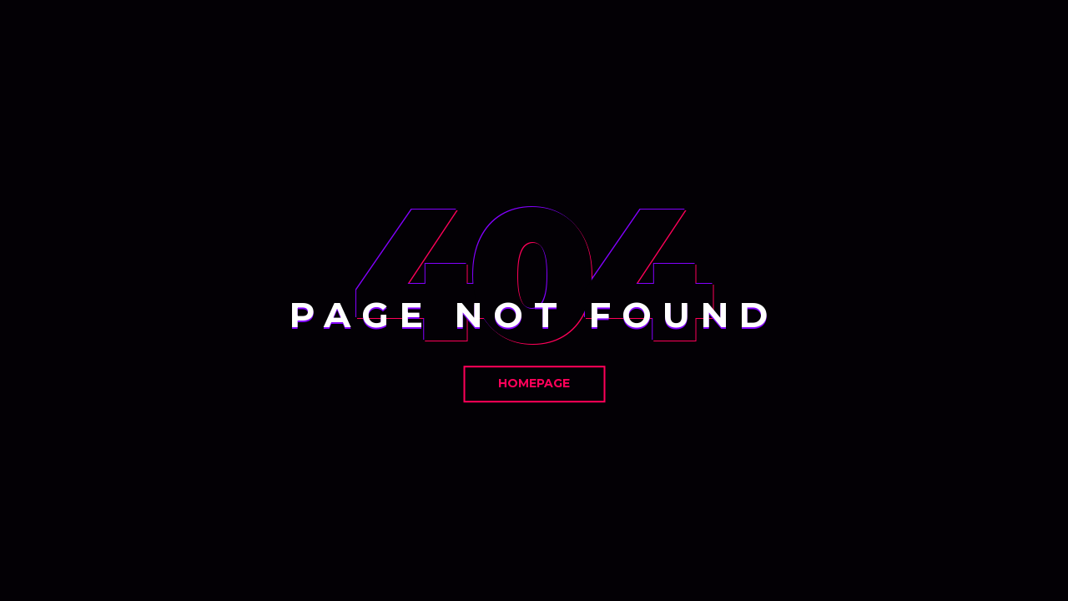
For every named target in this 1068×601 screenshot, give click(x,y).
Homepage (534, 383)
